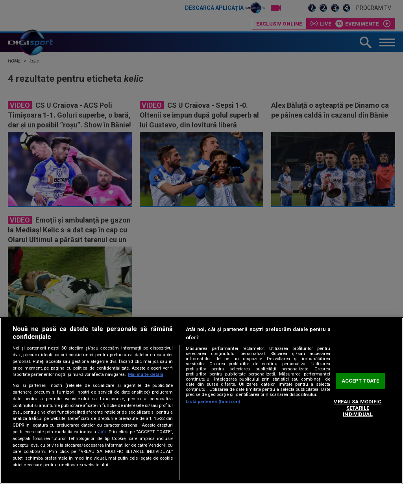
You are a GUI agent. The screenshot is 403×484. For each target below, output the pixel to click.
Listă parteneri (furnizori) (213, 401)
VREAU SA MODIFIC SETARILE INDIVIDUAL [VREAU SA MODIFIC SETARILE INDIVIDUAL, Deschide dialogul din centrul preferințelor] (357, 408)
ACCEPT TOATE (360, 381)
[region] (201, 400)
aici (102, 431)
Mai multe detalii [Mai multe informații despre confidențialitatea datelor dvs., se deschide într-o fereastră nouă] (145, 374)
